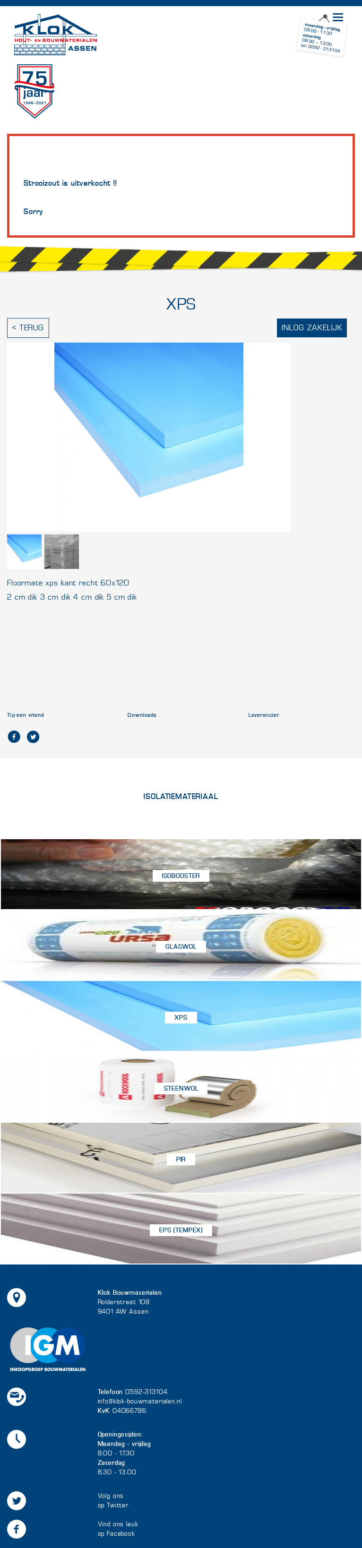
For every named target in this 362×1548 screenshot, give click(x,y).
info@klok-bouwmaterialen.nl (140, 1401)
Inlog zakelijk (312, 327)
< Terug (28, 327)
